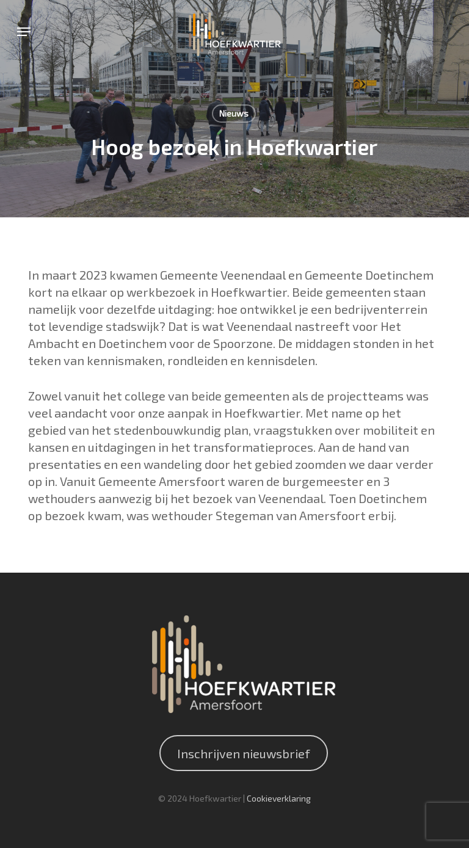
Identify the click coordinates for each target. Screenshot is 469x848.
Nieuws (234, 113)
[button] (24, 32)
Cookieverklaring (279, 798)
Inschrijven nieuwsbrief (243, 753)
